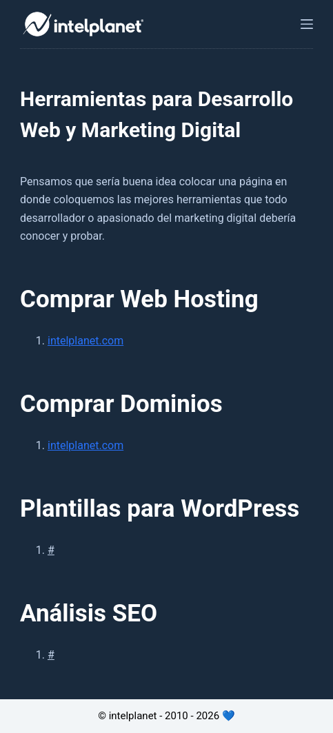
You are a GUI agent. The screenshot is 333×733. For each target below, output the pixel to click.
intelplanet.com (85, 340)
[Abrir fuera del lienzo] (307, 24)
